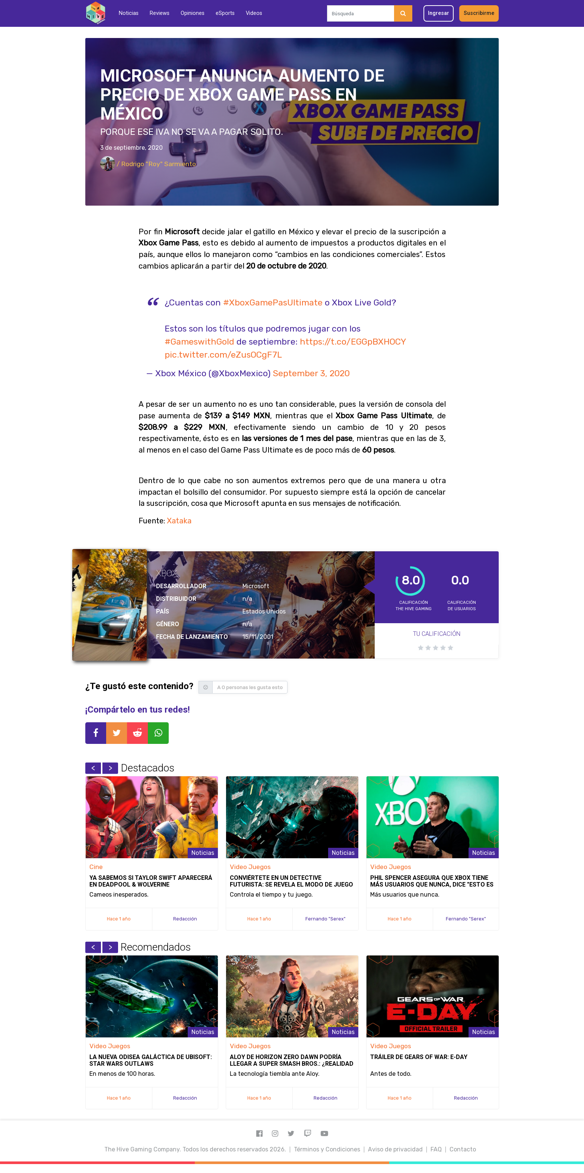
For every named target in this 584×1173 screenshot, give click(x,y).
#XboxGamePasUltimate (273, 302)
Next (110, 768)
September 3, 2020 (311, 373)
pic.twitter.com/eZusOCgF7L (223, 354)
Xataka (179, 520)
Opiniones (192, 13)
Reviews (159, 13)
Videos (254, 13)
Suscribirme (479, 13)
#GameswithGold (199, 341)
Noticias (129, 13)
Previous (93, 768)
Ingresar (438, 13)
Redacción (185, 919)
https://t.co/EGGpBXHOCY (353, 341)
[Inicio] (95, 13)
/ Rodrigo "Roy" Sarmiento (148, 164)
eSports (225, 13)
